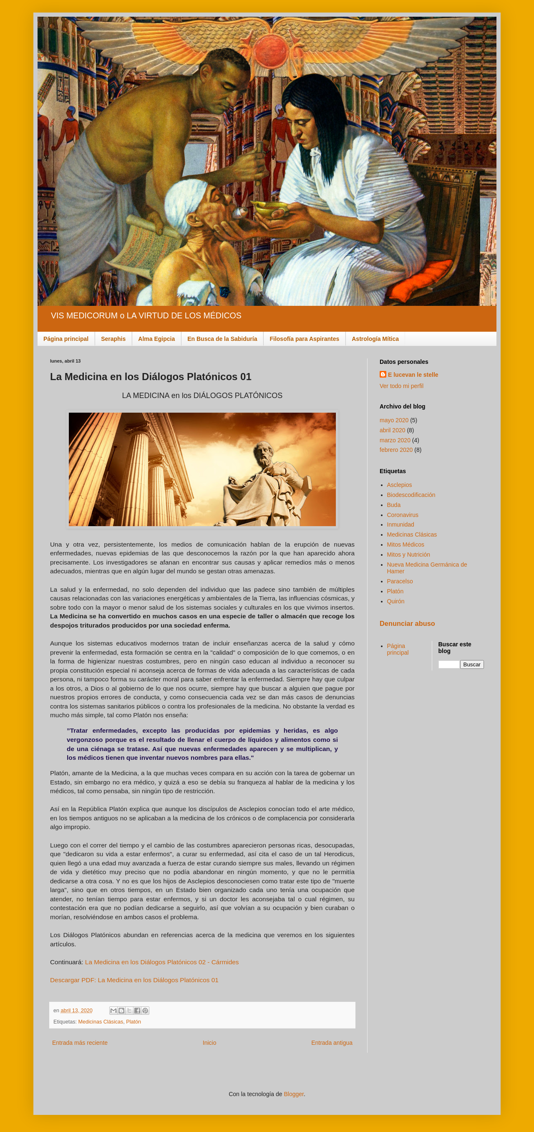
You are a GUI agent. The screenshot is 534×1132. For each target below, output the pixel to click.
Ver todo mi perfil (401, 386)
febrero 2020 (396, 449)
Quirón (396, 601)
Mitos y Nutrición (408, 554)
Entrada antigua (332, 1042)
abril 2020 (393, 430)
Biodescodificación (411, 495)
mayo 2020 (394, 420)
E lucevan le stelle (413, 374)
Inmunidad (400, 524)
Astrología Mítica (375, 338)
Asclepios (399, 485)
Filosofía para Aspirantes (304, 338)
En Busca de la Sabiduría (222, 338)
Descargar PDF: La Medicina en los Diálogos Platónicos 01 (134, 979)
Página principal (65, 338)
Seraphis (113, 338)
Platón (133, 1022)
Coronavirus (402, 515)
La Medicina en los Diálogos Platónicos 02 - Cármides (162, 962)
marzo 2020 (395, 440)
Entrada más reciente (80, 1042)
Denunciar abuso (407, 623)
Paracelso (400, 581)
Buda (394, 505)
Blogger (293, 1094)
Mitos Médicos (405, 544)
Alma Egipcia (156, 338)
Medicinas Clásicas (100, 1022)
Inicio (210, 1042)
